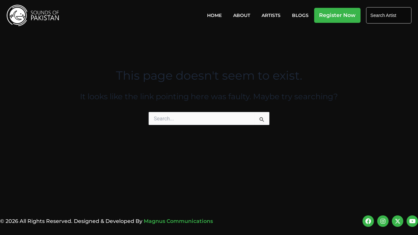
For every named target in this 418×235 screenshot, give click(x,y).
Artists (271, 15)
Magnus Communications (178, 221)
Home (214, 15)
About (241, 15)
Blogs (300, 15)
